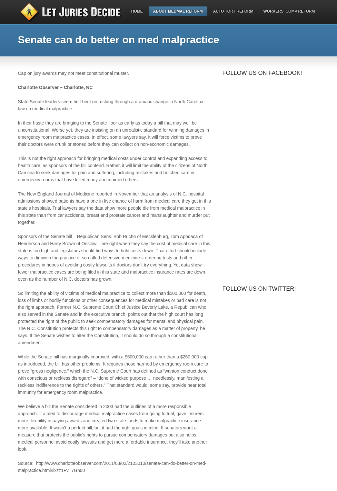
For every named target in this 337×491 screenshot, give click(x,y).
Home (137, 11)
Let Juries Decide (74, 12)
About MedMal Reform (178, 11)
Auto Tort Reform (233, 11)
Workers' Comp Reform (289, 11)
